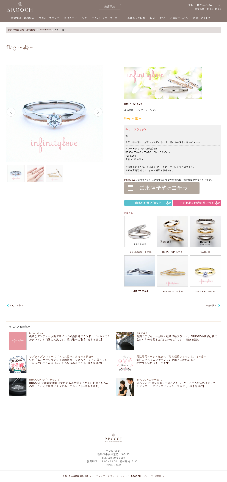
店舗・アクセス (202, 18)
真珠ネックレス (136, 18)
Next (98, 112)
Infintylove (130, 180)
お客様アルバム (179, 18)
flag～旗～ (211, 305)
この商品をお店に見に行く (197, 203)
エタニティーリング (75, 18)
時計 (152, 18)
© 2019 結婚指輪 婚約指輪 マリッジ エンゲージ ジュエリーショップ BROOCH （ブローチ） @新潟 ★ (113, 476)
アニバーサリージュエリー (107, 18)
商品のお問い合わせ (148, 203)
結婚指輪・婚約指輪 (22, 18)
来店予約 (109, 6)
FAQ (162, 18)
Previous (11, 112)
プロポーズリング (49, 18)
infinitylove (133, 104)
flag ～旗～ (17, 305)
